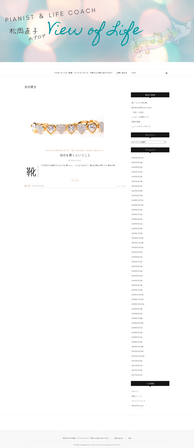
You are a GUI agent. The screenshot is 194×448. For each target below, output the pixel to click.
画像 (28, 186)
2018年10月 (136, 304)
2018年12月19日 (74, 160)
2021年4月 (136, 186)
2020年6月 (136, 219)
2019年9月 (136, 252)
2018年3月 (136, 337)
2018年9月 (136, 309)
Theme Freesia (96, 445)
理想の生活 (59, 150)
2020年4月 (136, 224)
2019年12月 (136, 238)
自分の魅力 (80, 150)
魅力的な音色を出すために (142, 107)
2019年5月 (136, 271)
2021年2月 (136, 195)
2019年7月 (136, 262)
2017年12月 (136, 351)
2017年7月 (136, 370)
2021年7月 (136, 172)
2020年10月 (136, 205)
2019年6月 (136, 266)
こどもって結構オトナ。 (141, 117)
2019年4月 (136, 276)
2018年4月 (136, 332)
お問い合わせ (122, 73)
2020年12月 (136, 200)
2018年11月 (136, 299)
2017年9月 (136, 361)
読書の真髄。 (137, 122)
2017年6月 (136, 375)
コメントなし (121, 186)
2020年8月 (136, 210)
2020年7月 (136, 214)
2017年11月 (136, 356)
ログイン (135, 391)
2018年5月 (136, 328)
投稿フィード (137, 396)
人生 (52, 150)
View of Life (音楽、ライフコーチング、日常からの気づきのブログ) (83, 73)
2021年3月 (136, 191)
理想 (73, 150)
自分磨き (89, 150)
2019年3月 (136, 280)
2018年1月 (136, 346)
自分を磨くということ (75, 155)
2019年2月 (136, 285)
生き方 (66, 150)
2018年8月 (136, 313)
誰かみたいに (99, 150)
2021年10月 (136, 158)
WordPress (116, 445)
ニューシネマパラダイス (141, 126)
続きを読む (75, 180)
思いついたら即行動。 (140, 103)
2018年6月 (136, 323)
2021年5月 (136, 181)
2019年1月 (136, 290)
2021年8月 (136, 167)
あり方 (47, 150)
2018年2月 (136, 342)
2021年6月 (136, 176)
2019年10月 (136, 247)
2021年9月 (136, 162)
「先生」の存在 (138, 112)
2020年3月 (136, 228)
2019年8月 (136, 257)
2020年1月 (136, 233)
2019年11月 (136, 243)
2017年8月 (136, 365)
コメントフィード (138, 401)
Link (133, 73)
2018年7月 (136, 318)
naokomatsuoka (38, 186)
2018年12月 (136, 295)
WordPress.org (137, 405)
